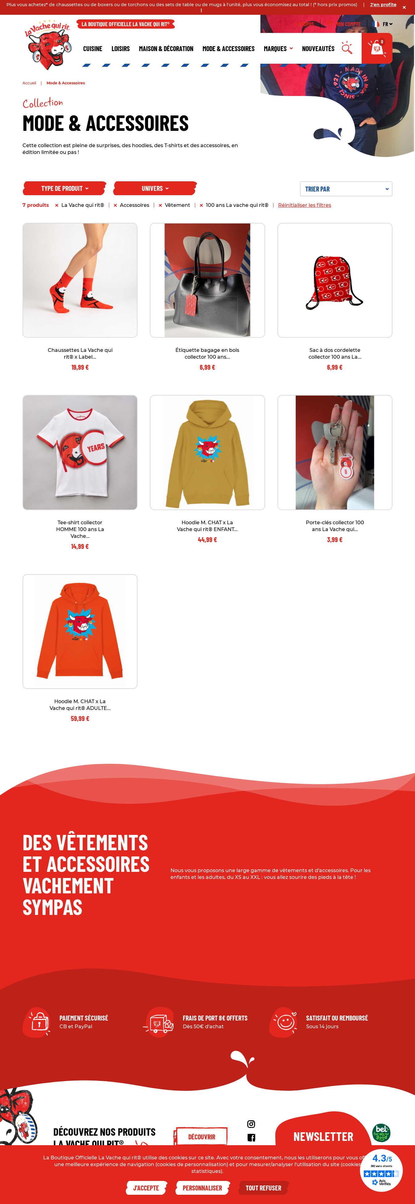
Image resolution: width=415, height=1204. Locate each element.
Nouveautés (318, 48)
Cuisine (92, 48)
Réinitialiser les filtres (304, 205)
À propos (304, 24)
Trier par (347, 189)
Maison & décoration (166, 48)
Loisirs (121, 48)
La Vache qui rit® (82, 205)
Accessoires (134, 205)
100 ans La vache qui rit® (237, 205)
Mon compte (344, 24)
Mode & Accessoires (229, 48)
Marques (278, 48)
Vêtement (177, 205)
